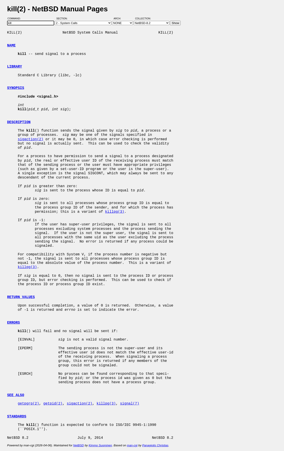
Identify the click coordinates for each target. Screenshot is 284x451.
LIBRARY (14, 66)
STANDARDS (16, 416)
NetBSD (78, 445)
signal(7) (129, 403)
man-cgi (132, 445)
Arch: (119, 18)
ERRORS (13, 322)
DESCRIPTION (19, 122)
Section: (62, 18)
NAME (11, 45)
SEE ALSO (15, 395)
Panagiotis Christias (155, 445)
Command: (15, 18)
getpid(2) (52, 403)
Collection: (143, 18)
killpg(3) (114, 211)
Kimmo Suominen (100, 445)
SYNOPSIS (15, 88)
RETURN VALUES (21, 297)
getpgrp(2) (28, 403)
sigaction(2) (30, 139)
